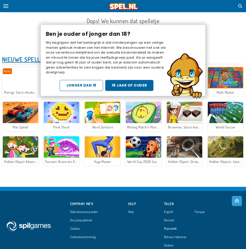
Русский (170, 228)
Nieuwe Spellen (24, 59)
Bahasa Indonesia (175, 237)
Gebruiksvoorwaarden (84, 212)
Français (200, 212)
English (168, 212)
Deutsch (169, 220)
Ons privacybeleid (81, 220)
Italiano (169, 245)
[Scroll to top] (237, 201)
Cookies (75, 228)
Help (131, 212)
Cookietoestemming (83, 237)
